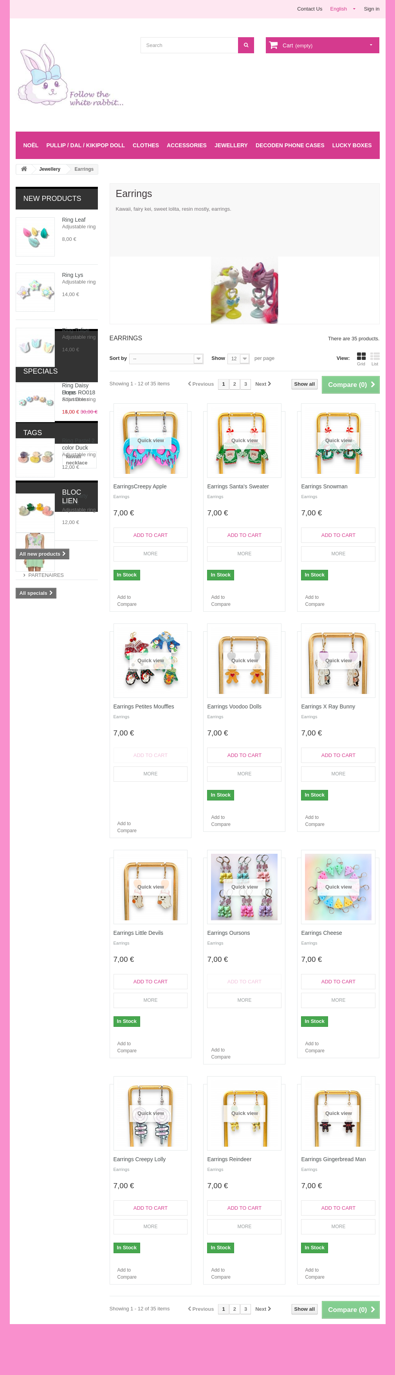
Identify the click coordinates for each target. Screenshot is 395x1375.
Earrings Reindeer (229, 1159)
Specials (40, 583)
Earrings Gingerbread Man (333, 1159)
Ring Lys (72, 275)
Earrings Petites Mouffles (144, 706)
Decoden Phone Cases (290, 145)
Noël (31, 145)
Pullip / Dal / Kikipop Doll (85, 145)
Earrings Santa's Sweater (238, 486)
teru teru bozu (72, 773)
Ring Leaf (74, 220)
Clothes (146, 145)
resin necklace (74, 738)
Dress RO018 (79, 604)
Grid (361, 359)
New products (52, 198)
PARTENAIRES (46, 825)
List (375, 359)
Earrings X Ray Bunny (328, 706)
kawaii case (34, 738)
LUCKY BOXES (352, 145)
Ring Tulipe (76, 330)
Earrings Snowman (324, 486)
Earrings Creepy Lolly (140, 1159)
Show (218, 358)
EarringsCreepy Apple (140, 486)
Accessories (187, 145)
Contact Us (309, 9)
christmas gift (36, 761)
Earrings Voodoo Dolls (234, 706)
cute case (71, 726)
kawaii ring (33, 773)
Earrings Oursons (228, 933)
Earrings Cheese (321, 933)
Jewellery (231, 145)
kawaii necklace (39, 714)
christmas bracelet (42, 750)
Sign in (372, 9)
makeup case (36, 726)
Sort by (118, 358)
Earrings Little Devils (139, 933)
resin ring (73, 761)
